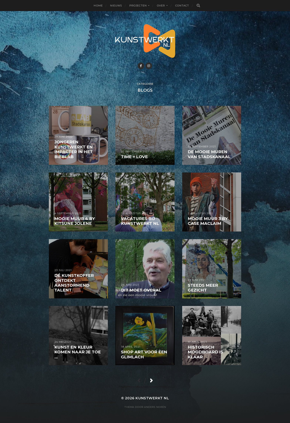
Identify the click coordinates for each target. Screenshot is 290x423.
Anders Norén (155, 406)
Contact (182, 5)
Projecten (138, 5)
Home (98, 5)
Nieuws (116, 5)
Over (161, 5)
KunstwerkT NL (152, 398)
